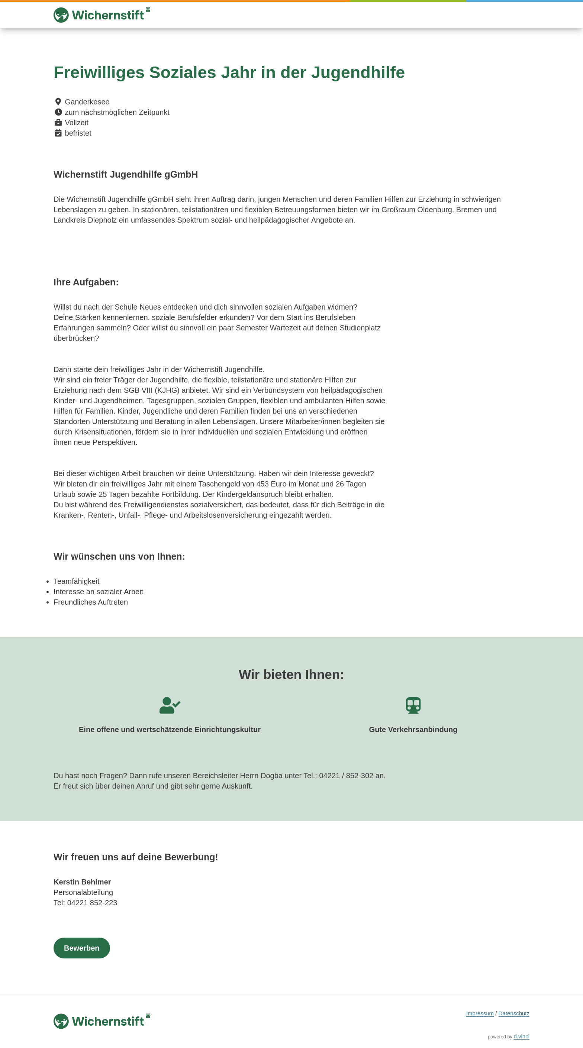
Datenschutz (514, 1013)
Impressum (480, 1013)
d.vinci (521, 1036)
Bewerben (82, 948)
